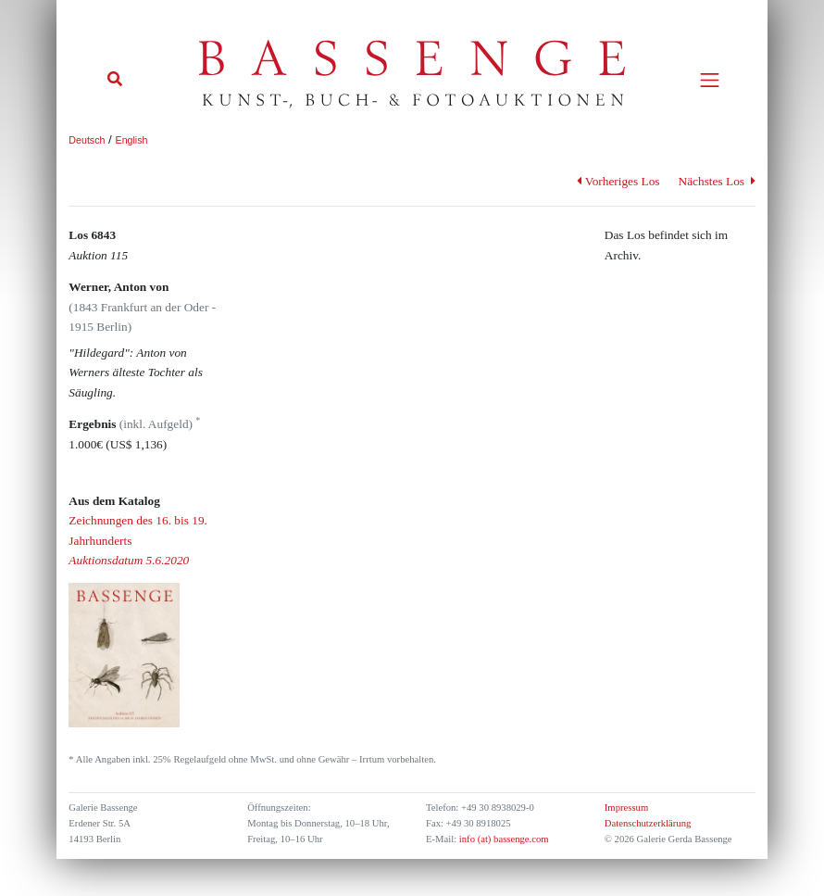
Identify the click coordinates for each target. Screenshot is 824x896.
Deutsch (87, 139)
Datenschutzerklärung (648, 823)
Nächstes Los (717, 181)
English (132, 139)
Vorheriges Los (618, 181)
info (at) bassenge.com (502, 839)
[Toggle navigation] (709, 80)
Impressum (626, 807)
